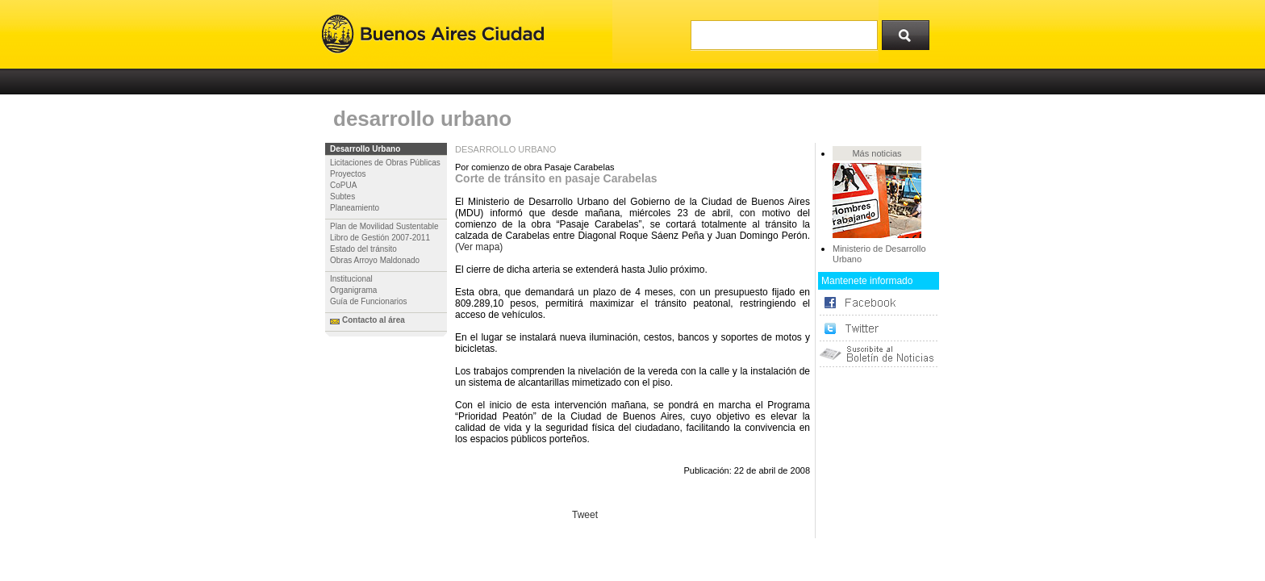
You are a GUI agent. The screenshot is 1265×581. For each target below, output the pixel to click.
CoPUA (343, 185)
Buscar (911, 31)
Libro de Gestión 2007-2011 (380, 237)
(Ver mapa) (479, 247)
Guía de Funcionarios (368, 301)
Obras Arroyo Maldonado (375, 260)
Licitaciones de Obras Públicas (385, 162)
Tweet (585, 514)
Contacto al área (373, 320)
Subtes (342, 196)
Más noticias (876, 153)
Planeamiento (354, 207)
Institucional (351, 278)
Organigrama (353, 290)
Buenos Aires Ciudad (433, 34)
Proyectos (347, 173)
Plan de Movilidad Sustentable (384, 226)
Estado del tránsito (363, 249)
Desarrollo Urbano (365, 148)
